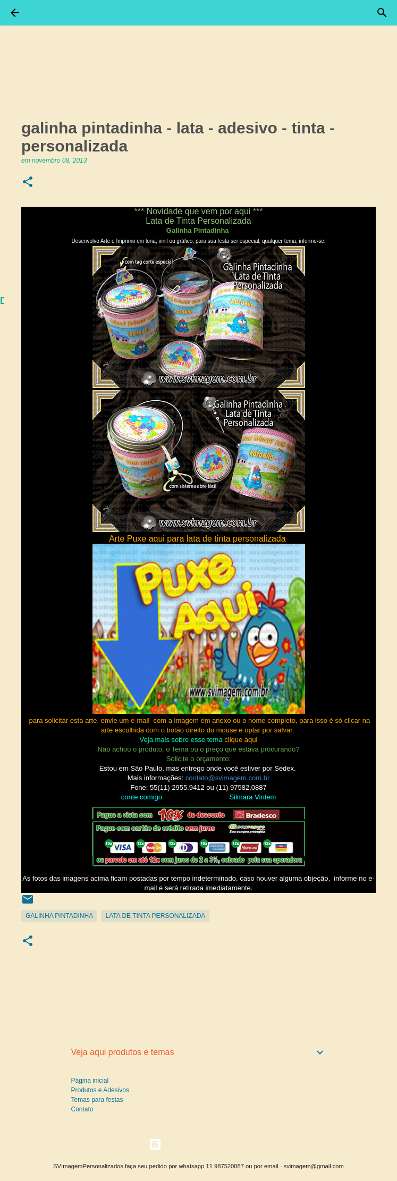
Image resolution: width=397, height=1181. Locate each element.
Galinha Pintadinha (59, 916)
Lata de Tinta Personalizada (155, 916)
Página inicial (90, 1080)
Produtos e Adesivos (100, 1090)
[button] (27, 182)
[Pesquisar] (382, 13)
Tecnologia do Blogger (198, 1144)
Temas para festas (97, 1099)
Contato (82, 1109)
